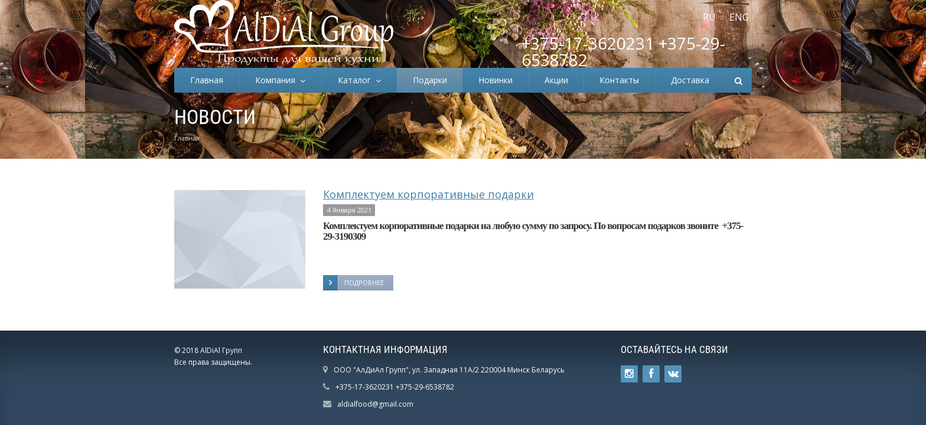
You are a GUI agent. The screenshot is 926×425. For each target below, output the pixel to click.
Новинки (495, 80)
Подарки (430, 80)
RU (709, 17)
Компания (277, 80)
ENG (739, 17)
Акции (556, 80)
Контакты (619, 80)
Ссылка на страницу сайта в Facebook (651, 374)
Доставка (690, 80)
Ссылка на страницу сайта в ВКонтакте (673, 374)
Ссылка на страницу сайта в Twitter (629, 374)
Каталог (357, 80)
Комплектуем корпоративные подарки (428, 194)
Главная (206, 80)
